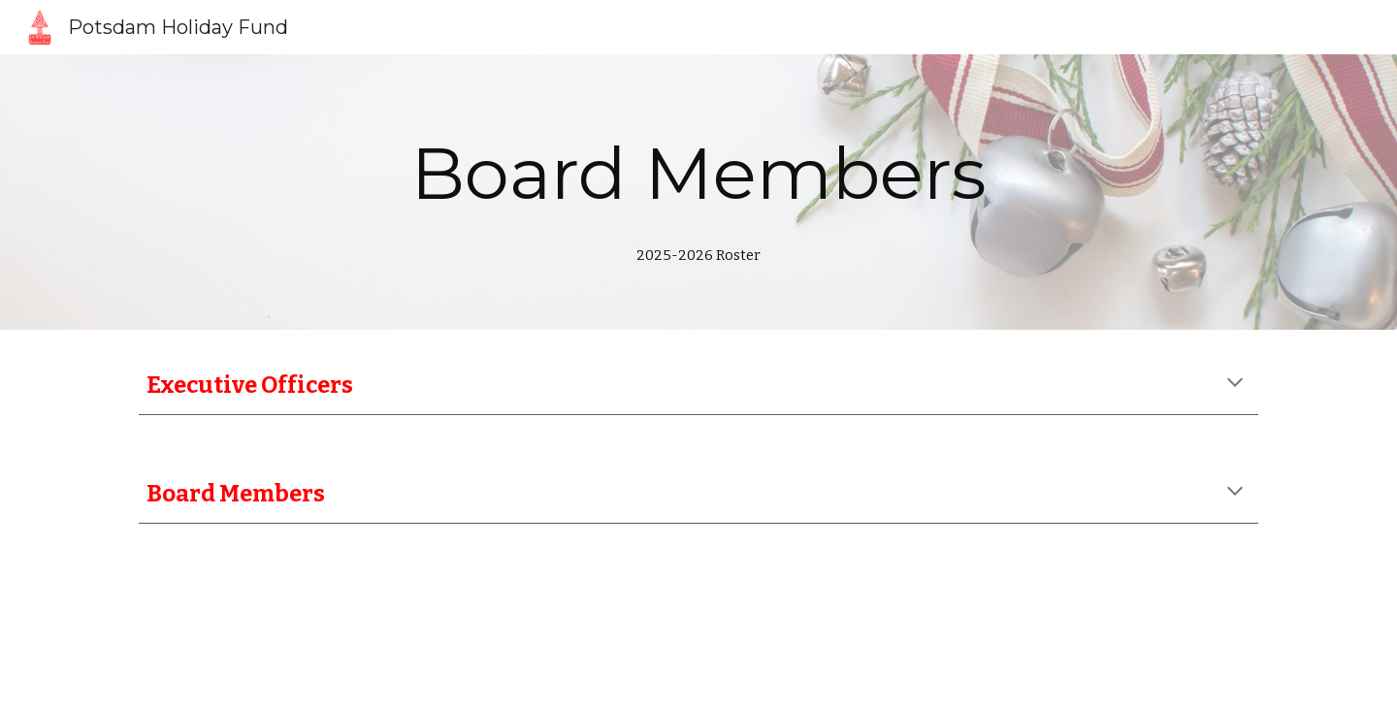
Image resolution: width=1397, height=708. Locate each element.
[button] (1235, 384)
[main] (698, 192)
